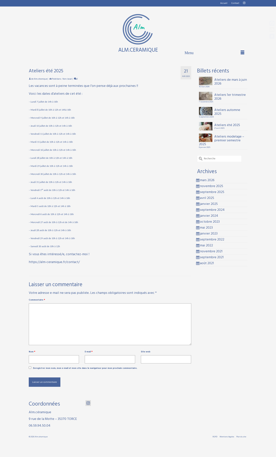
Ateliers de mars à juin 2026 (230, 81)
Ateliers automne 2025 (227, 111)
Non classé (67, 79)
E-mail (89, 352)
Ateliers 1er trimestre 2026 (230, 96)
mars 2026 (207, 180)
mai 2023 (206, 227)
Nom (32, 352)
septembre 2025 (212, 192)
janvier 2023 (209, 233)
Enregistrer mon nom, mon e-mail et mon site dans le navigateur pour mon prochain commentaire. (85, 368)
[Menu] (214, 53)
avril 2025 (207, 198)
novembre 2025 (211, 186)
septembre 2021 (212, 257)
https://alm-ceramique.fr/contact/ (54, 262)
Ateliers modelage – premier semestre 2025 (221, 140)
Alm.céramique (40, 79)
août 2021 (207, 263)
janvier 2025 (209, 204)
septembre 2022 (212, 239)
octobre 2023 (210, 221)
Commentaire (37, 300)
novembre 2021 (211, 251)
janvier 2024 (209, 215)
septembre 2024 (212, 210)
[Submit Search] (200, 158)
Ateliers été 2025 (227, 124)
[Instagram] (88, 403)
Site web (145, 352)
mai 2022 (206, 245)
